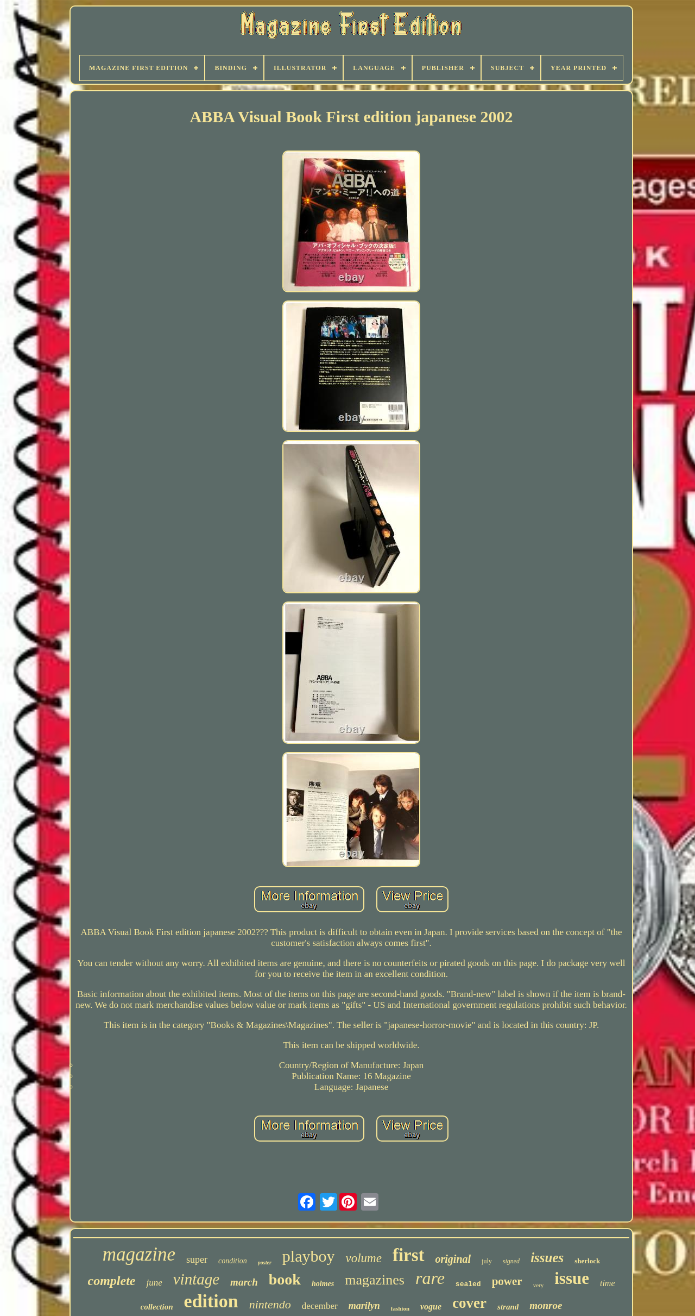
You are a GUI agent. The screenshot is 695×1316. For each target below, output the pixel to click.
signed (511, 1261)
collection (157, 1306)
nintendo (270, 1304)
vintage (196, 1279)
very (538, 1285)
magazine (139, 1254)
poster (264, 1262)
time (607, 1283)
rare (430, 1278)
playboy (308, 1256)
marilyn (364, 1305)
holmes (323, 1284)
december (320, 1306)
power (507, 1281)
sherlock (587, 1261)
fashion (400, 1308)
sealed (468, 1284)
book (285, 1279)
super (196, 1259)
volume (363, 1258)
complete (112, 1281)
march (244, 1282)
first (409, 1255)
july (487, 1261)
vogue (430, 1306)
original (453, 1259)
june (154, 1282)
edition (211, 1301)
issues (547, 1257)
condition (232, 1261)
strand (508, 1306)
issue (571, 1278)
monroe (545, 1305)
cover (469, 1303)
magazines (375, 1280)
